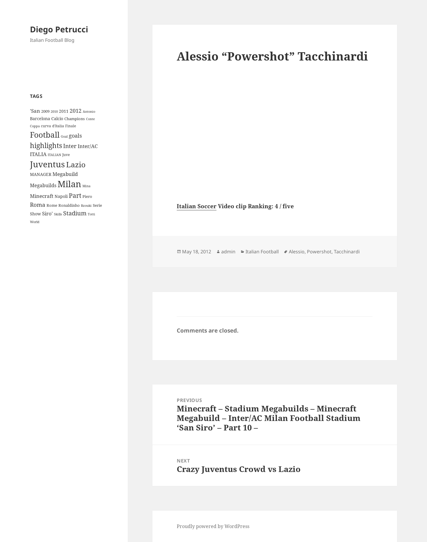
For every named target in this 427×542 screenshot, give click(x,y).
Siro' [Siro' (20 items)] (47, 213)
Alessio (297, 251)
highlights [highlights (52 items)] (46, 145)
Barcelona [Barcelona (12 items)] (40, 118)
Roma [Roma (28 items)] (37, 205)
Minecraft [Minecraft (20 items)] (41, 196)
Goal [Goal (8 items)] (64, 136)
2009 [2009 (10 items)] (45, 111)
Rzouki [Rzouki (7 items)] (86, 206)
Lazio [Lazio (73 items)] (75, 164)
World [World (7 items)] (34, 222)
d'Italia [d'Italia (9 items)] (58, 125)
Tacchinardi (347, 251)
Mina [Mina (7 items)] (86, 186)
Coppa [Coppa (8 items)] (35, 126)
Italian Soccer (196, 206)
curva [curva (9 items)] (46, 125)
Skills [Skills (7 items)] (58, 214)
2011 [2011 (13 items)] (63, 111)
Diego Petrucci (59, 29)
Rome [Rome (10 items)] (52, 205)
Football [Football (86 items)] (45, 134)
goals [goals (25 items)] (75, 135)
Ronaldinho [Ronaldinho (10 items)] (69, 205)
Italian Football (262, 251)
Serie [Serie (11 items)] (97, 205)
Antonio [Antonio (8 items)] (89, 111)
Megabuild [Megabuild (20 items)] (65, 174)
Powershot (319, 251)
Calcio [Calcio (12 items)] (57, 118)
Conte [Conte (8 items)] (90, 119)
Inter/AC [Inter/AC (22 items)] (88, 146)
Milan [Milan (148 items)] (69, 184)
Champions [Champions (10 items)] (74, 118)
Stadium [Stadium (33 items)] (75, 213)
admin (228, 251)
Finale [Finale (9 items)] (70, 125)
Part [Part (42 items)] (75, 195)
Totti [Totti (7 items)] (91, 214)
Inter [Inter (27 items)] (70, 146)
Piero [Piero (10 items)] (87, 196)
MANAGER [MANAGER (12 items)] (40, 174)
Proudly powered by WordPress (213, 526)
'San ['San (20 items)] (35, 110)
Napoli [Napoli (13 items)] (61, 196)
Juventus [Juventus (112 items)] (47, 164)
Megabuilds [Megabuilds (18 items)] (43, 185)
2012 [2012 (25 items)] (76, 110)
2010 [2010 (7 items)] (54, 111)
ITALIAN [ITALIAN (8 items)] (54, 154)
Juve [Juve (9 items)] (66, 154)
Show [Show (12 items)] (35, 214)
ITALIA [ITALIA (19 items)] (38, 154)
